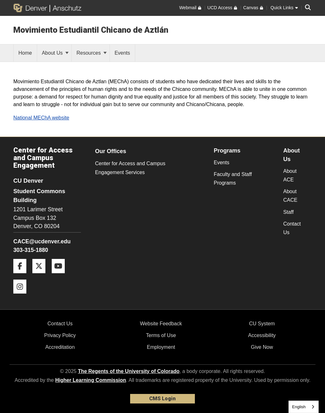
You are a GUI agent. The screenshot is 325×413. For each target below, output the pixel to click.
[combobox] (304, 407)
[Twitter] (41, 275)
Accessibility (262, 335)
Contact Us (292, 228)
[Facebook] (22, 275)
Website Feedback (161, 323)
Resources (91, 53)
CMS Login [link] (162, 399)
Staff (288, 212)
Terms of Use (161, 335)
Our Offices (110, 151)
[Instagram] (22, 296)
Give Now (262, 347)
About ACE (290, 175)
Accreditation (60, 347)
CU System (262, 323)
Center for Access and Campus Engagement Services (130, 168)
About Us (55, 53)
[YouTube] (61, 275)
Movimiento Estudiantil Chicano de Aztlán (90, 30)
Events (221, 162)
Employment (161, 347)
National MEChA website (41, 117)
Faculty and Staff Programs (233, 179)
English (299, 406)
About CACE (290, 196)
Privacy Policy (60, 335)
